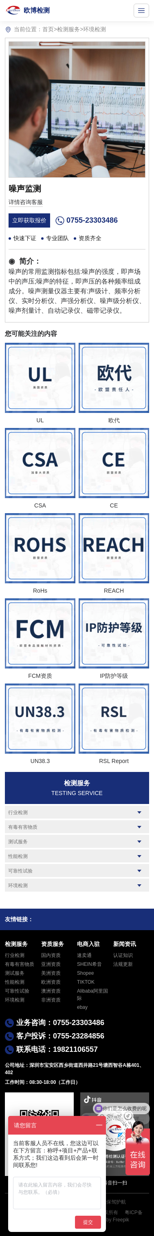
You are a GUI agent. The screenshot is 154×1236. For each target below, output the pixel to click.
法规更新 (123, 964)
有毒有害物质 (22, 827)
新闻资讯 (124, 944)
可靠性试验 (20, 871)
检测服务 (68, 29)
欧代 (114, 420)
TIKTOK (86, 982)
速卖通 (84, 955)
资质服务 (52, 944)
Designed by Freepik (106, 1220)
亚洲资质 (51, 964)
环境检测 (94, 29)
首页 (48, 29)
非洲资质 (51, 1000)
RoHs (40, 590)
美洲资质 (51, 973)
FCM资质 (40, 676)
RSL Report (114, 761)
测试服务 (18, 842)
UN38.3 (40, 761)
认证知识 (123, 955)
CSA (40, 505)
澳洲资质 (51, 991)
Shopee (85, 973)
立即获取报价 (29, 220)
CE (114, 505)
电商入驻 (88, 944)
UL (40, 420)
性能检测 (18, 856)
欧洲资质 (51, 982)
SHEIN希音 (89, 964)
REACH (114, 590)
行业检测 (18, 812)
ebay (82, 1007)
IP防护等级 (114, 676)
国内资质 (51, 955)
